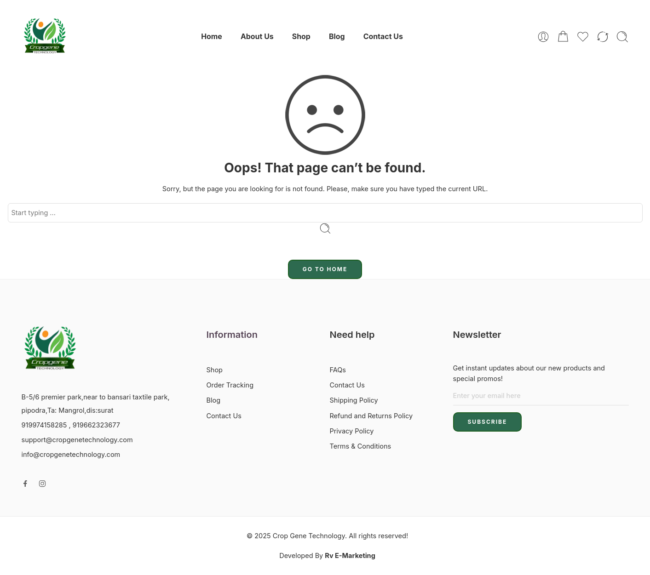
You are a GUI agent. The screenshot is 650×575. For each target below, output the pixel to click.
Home (211, 36)
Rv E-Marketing (350, 555)
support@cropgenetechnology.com (77, 440)
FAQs (338, 370)
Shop (301, 36)
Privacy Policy (352, 431)
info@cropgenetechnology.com (71, 454)
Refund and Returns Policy (371, 416)
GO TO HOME (325, 269)
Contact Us (383, 36)
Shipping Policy (354, 400)
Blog (337, 36)
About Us (257, 36)
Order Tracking (230, 385)
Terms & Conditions (360, 446)
